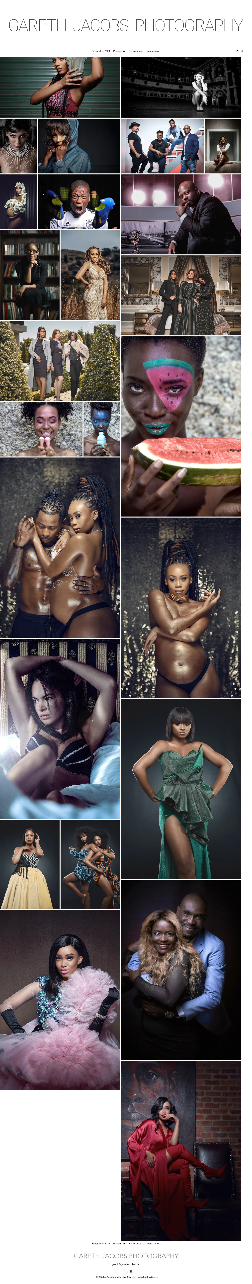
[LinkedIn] (237, 51)
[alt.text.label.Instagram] (242, 51)
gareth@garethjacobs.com (126, 1264)
